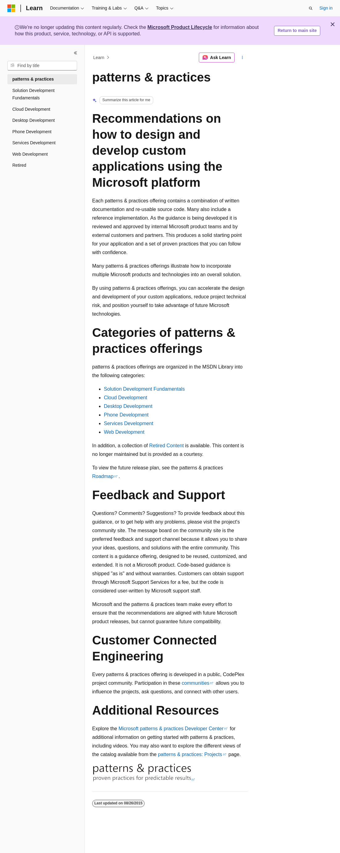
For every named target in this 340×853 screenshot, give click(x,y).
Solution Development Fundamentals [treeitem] (33, 94)
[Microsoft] (11, 8)
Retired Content (166, 445)
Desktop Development (128, 406)
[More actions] (242, 57)
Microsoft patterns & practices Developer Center (170, 728)
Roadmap (102, 476)
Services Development (128, 423)
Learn (98, 57)
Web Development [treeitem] (30, 154)
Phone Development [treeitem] (31, 131)
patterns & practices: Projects (190, 754)
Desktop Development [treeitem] (33, 120)
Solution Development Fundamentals (144, 389)
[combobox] (42, 66)
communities (196, 683)
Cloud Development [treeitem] (31, 109)
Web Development (124, 432)
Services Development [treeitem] (33, 142)
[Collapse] (75, 52)
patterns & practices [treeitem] (33, 79)
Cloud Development (125, 397)
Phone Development (126, 414)
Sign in (326, 8)
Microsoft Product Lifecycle (179, 27)
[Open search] (311, 8)
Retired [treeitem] (19, 165)
